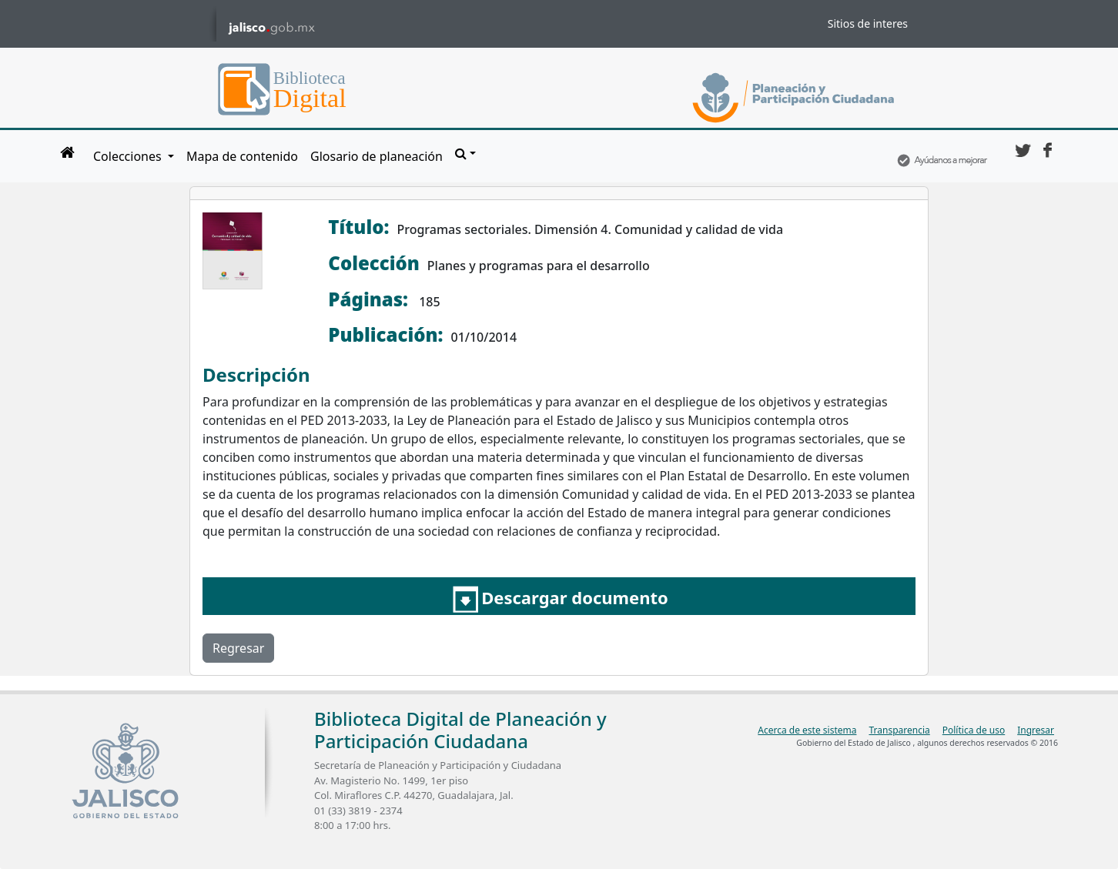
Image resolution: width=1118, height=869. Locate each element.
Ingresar (1035, 730)
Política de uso (973, 730)
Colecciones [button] (129, 156)
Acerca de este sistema (807, 730)
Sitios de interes (868, 23)
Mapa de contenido (242, 156)
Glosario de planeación (376, 156)
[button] (465, 153)
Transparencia (899, 730)
